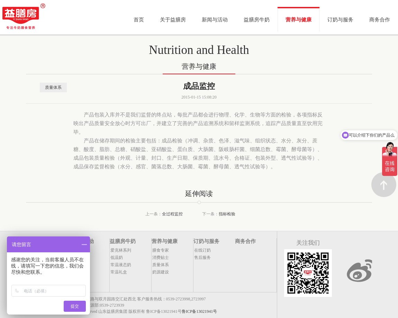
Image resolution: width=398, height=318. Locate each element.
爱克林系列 (120, 250)
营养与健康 (298, 19)
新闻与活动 (215, 19)
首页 (139, 19)
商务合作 (379, 19)
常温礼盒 (118, 272)
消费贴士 (160, 257)
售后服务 (202, 257)
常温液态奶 (120, 264)
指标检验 (227, 214)
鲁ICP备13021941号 (199, 311)
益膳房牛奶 (257, 19)
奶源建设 (160, 272)
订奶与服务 (340, 19)
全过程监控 (172, 214)
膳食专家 (160, 250)
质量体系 (53, 87)
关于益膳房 (173, 19)
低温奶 (116, 257)
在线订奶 (202, 250)
